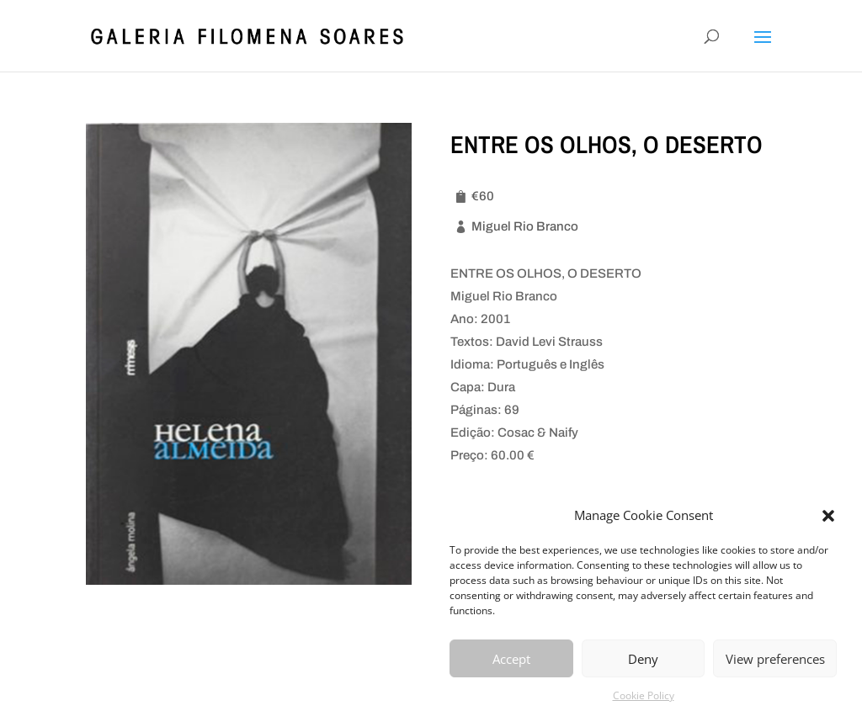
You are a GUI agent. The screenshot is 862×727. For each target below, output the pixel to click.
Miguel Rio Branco (524, 226)
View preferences (775, 658)
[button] (828, 515)
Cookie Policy (643, 695)
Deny (643, 658)
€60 (482, 196)
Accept (511, 658)
